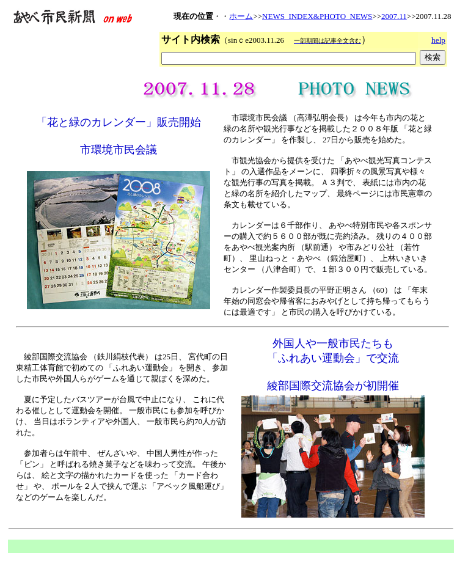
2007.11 (394, 16)
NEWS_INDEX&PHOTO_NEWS (317, 16)
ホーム (241, 16)
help (438, 40)
